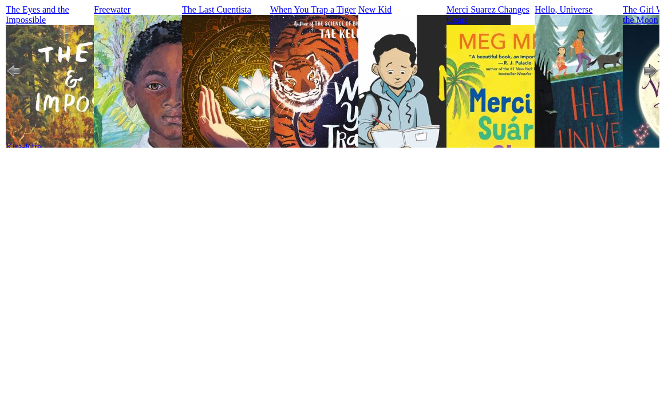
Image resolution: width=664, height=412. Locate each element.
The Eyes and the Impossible (37, 15)
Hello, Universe (563, 9)
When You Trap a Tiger (313, 9)
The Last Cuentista (216, 9)
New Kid (375, 9)
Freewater (112, 9)
